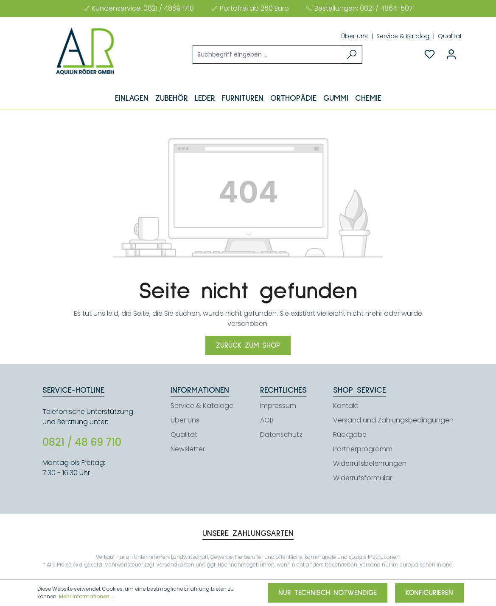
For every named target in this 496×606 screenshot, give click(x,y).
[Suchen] (352, 54)
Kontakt (346, 406)
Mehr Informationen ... (87, 596)
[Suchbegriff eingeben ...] (267, 54)
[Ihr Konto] (451, 54)
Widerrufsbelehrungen (369, 463)
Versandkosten (175, 564)
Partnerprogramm (362, 449)
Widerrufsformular (362, 478)
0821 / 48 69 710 (81, 442)
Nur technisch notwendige (327, 593)
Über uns (355, 36)
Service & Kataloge (202, 406)
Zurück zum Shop (248, 345)
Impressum (278, 406)
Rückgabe (350, 434)
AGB (267, 420)
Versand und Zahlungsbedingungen (393, 420)
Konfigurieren (429, 593)
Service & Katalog (403, 36)
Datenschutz (281, 434)
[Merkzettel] (429, 54)
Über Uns (185, 420)
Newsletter (188, 449)
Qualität (450, 36)
